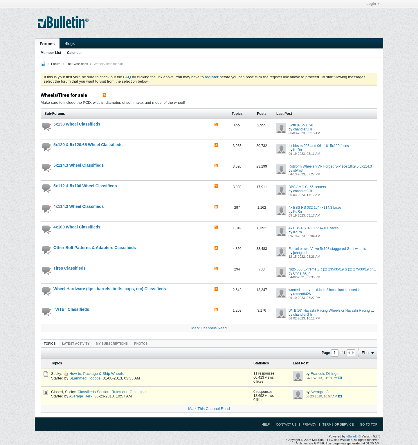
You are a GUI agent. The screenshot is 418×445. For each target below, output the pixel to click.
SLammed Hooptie (85, 378)
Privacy (309, 424)
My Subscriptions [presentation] (112, 343)
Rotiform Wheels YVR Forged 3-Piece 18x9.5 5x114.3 (330, 166)
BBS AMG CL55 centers (307, 187)
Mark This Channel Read (209, 408)
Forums (47, 43)
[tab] (50, 343)
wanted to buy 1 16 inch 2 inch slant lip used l (324, 290)
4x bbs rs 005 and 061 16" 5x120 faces (319, 146)
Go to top (368, 424)
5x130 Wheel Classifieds (76, 124)
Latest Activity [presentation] (76, 343)
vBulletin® (353, 436)
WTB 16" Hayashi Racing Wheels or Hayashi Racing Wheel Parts (339, 310)
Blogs (69, 43)
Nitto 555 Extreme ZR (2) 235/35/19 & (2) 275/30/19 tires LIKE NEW (341, 269)
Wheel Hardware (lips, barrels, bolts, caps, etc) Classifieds (109, 288)
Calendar (74, 53)
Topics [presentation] (50, 343)
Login (373, 4)
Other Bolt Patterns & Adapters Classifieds (94, 247)
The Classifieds (77, 64)
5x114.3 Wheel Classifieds (78, 165)
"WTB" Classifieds (71, 309)
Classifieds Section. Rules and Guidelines (112, 392)
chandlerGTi (302, 129)
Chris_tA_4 (301, 273)
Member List (51, 53)
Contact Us (286, 424)
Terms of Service (338, 424)
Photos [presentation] (140, 343)
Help (266, 424)
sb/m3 (298, 170)
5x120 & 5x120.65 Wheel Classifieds (87, 144)
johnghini (300, 253)
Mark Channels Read (209, 328)
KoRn (297, 150)
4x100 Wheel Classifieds (76, 227)
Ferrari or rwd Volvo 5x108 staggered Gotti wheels (327, 249)
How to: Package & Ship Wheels (96, 373)
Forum (55, 64)
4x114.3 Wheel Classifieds (78, 206)
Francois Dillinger (325, 373)
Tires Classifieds (69, 268)
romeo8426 (302, 294)
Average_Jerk (80, 396)
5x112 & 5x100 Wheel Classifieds (85, 186)
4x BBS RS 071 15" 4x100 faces (313, 228)
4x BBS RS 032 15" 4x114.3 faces (315, 208)
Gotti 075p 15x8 (301, 125)
